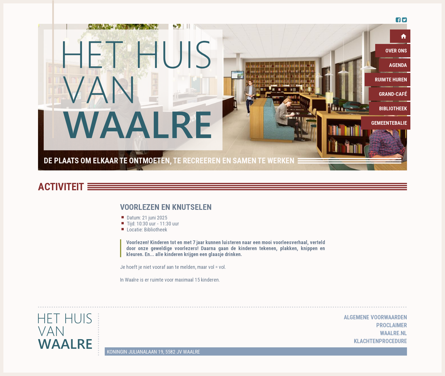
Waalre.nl (393, 333)
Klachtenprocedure (380, 341)
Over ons (396, 51)
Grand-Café (393, 94)
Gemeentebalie (389, 123)
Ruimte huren (391, 80)
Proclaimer (391, 325)
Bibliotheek (393, 108)
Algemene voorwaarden (375, 317)
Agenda (398, 65)
